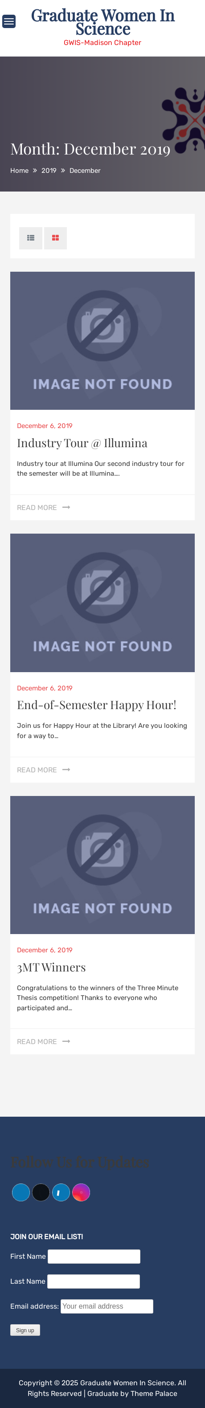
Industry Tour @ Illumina (82, 442)
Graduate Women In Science (102, 21)
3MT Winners (51, 967)
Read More (37, 507)
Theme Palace (154, 1393)
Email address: (35, 1306)
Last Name (27, 1281)
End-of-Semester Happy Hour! (96, 704)
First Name (28, 1256)
